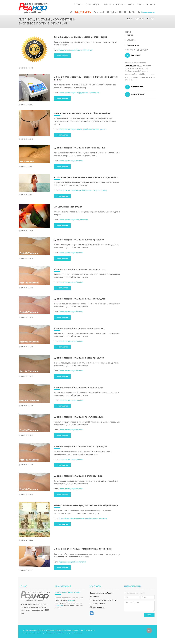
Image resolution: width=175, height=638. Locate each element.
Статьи (119, 4)
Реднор (104, 190)
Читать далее (62, 55)
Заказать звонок (148, 12)
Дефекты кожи (135, 94)
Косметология (82, 220)
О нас (138, 4)
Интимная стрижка (97, 129)
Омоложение (134, 87)
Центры (107, 4)
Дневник (79, 161)
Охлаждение (94, 93)
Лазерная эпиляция (67, 50)
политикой (59, 605)
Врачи (131, 4)
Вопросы (151, 4)
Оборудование (82, 93)
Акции (96, 4)
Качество (88, 50)
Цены (88, 4)
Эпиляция (69, 562)
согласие (70, 600)
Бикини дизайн (82, 129)
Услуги (77, 4)
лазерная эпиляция (133, 65)
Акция (78, 190)
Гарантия (80, 50)
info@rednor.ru (98, 607)
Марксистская (60, 592)
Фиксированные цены (91, 190)
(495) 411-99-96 (82, 11)
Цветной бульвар (73, 592)
